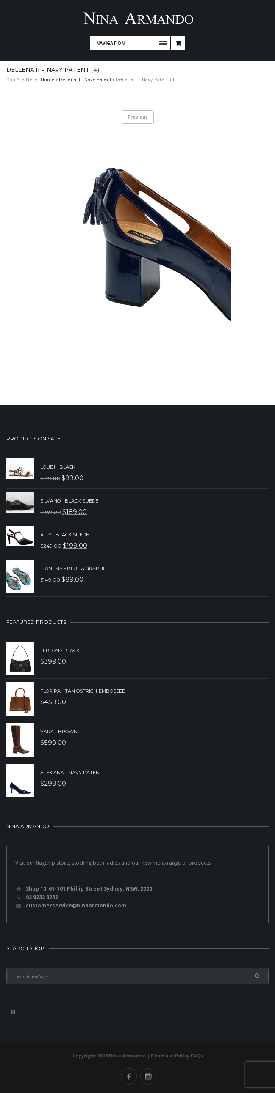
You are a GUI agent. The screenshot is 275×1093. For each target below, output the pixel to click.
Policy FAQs (189, 1055)
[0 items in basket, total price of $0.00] (12, 1011)
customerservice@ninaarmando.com (76, 905)
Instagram (148, 1076)
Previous (138, 117)
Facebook (129, 1076)
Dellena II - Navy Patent (85, 79)
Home (48, 79)
